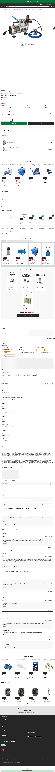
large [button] (24, 375)
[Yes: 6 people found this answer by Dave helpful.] (7, 566)
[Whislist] (51, 6)
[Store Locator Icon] (40, 4)
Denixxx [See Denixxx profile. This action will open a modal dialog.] (3, 614)
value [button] (17, 375)
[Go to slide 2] (26, 44)
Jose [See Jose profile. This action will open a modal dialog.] (2, 390)
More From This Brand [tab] (29, 240)
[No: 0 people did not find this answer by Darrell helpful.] (10, 588)
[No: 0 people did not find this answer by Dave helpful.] (10, 566)
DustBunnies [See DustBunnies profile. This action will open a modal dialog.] (4, 510)
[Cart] (53, 6)
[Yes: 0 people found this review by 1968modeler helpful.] (6, 412)
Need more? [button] (51, 113)
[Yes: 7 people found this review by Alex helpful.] (6, 480)
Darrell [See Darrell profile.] (4, 585)
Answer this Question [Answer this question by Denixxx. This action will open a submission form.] (48, 620)
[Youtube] (9, 741)
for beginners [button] (8, 375)
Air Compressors (25, 9)
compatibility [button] (34, 375)
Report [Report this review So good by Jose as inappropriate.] (13, 399)
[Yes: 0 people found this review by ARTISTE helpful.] (6, 426)
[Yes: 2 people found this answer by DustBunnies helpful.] (7, 544)
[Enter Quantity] (5, 120)
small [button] (20, 375)
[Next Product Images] (53, 26)
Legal (27, 726)
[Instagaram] (7, 741)
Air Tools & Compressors (16, 9)
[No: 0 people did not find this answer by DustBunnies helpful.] (10, 544)
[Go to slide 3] (29, 44)
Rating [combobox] (4, 380)
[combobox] (48, 383)
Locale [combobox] (9, 380)
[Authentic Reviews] (6, 345)
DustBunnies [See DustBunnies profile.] (5, 541)
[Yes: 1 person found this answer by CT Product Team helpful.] (7, 647)
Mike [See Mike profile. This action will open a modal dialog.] (3, 531)
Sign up (3, 734)
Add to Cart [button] (14, 123)
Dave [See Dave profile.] (4, 562)
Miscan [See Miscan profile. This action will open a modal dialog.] (3, 573)
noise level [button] (28, 375)
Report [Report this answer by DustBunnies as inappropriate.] (15, 544)
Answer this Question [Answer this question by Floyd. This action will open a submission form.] (48, 639)
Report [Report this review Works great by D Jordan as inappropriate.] (13, 440)
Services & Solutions (27, 719)
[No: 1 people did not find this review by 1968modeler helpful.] (9, 412)
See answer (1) (50, 591)
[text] (8, 183)
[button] (48, 6)
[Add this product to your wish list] (11, 120)
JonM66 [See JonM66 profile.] (4, 604)
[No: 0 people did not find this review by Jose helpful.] (9, 399)
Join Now (35, 712)
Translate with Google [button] (6, 618)
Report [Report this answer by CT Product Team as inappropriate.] (15, 647)
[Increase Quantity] (8, 120)
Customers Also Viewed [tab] (11, 240)
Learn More (45, 1)
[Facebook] (2, 741)
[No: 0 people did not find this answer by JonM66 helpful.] (10, 608)
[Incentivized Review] (5, 394)
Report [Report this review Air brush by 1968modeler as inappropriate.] (13, 412)
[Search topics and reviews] (12, 373)
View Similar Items (20, 93)
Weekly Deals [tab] (4, 240)
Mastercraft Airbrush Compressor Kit (11, 92)
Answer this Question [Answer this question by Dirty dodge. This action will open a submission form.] (48, 556)
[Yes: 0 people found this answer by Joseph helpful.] (7, 524)
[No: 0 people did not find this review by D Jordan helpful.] (9, 440)
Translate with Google (5, 424)
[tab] (9, 107)
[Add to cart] (50, 149)
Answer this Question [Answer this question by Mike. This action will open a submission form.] (48, 536)
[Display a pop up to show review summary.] (13, 142)
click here (24, 157)
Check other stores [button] (5, 135)
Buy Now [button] (40, 123)
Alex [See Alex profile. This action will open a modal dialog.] (2, 446)
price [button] (13, 375)
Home (2, 9)
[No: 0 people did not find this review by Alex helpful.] (9, 480)
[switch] (11, 217)
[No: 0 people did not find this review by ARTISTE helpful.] (9, 426)
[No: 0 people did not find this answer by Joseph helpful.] (10, 524)
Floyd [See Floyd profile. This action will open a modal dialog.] (3, 634)
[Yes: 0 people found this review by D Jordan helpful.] (6, 440)
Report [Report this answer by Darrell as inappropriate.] (15, 588)
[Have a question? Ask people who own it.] (16, 500)
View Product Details (13, 93)
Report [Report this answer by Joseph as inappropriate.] (15, 524)
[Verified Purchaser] (5, 392)
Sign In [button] (27, 710)
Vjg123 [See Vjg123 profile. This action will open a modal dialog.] (3, 595)
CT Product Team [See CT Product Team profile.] (6, 644)
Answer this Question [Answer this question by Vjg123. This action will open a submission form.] (48, 600)
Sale (2, 97)
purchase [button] (3, 375)
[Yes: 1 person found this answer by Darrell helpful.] (7, 588)
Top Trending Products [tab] (20, 240)
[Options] (51, 142)
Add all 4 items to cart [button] (28, 315)
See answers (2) (50, 527)
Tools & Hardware (7, 9)
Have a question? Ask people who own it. (8, 497)
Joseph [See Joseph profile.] (4, 521)
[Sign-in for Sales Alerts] (5, 99)
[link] (5, 93)
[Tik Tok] (14, 741)
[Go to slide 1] (22, 44)
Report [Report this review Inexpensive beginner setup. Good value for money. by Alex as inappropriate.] (13, 480)
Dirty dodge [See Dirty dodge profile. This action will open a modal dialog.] (4, 551)
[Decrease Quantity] (2, 120)
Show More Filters (4, 377)
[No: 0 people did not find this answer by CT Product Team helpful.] (10, 647)
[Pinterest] (12, 741)
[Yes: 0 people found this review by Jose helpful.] (6, 399)
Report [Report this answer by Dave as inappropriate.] (15, 566)
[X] (4, 741)
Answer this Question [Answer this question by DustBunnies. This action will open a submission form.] (48, 514)
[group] (3, 181)
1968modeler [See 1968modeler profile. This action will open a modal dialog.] (4, 405)
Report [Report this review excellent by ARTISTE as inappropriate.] (13, 426)
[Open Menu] (1, 6)
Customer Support (27, 716)
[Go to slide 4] (32, 44)
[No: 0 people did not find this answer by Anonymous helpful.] (10, 628)
